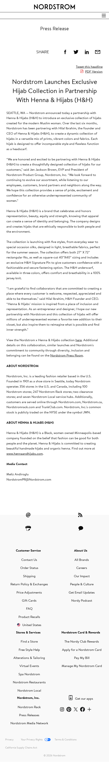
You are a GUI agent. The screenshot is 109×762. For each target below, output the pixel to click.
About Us (80, 550)
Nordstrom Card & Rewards (80, 632)
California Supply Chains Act (21, 747)
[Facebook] (65, 52)
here (78, 340)
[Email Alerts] (28, 515)
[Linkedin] (87, 52)
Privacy (9, 739)
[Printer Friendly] (28, 528)
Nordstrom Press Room (66, 355)
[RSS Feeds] (81, 515)
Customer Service (28, 550)
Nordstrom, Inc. (28, 697)
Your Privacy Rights (32, 739)
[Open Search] (104, 15)
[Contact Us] (81, 528)
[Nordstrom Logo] (54, 6)
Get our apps (84, 698)
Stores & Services (28, 632)
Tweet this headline (89, 66)
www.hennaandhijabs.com (24, 453)
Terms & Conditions (65, 739)
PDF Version (94, 71)
